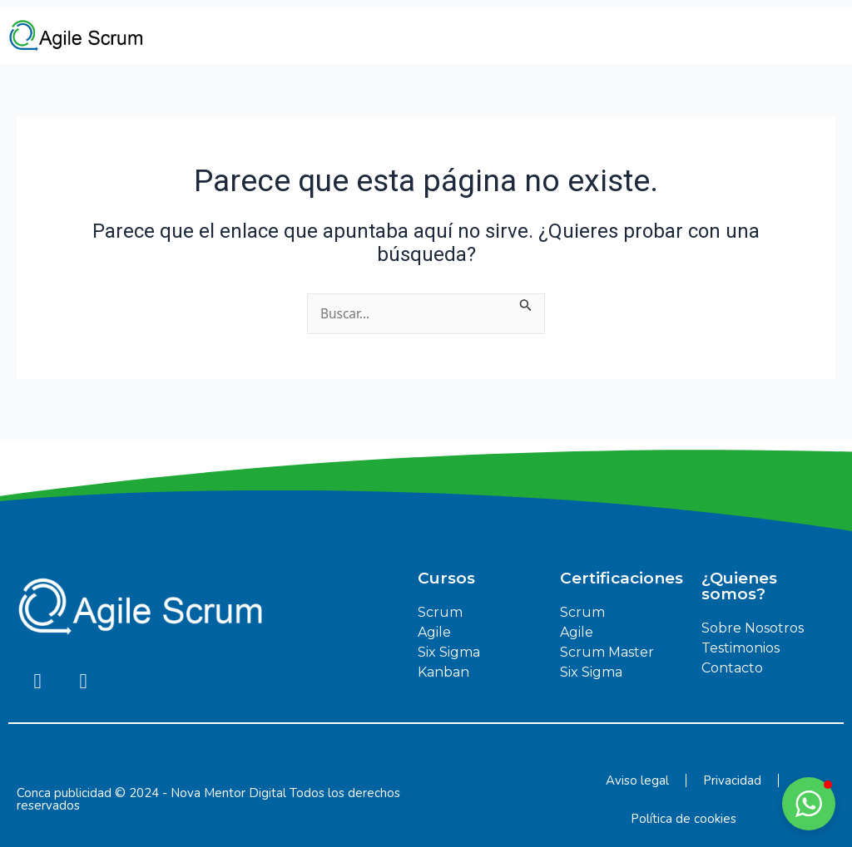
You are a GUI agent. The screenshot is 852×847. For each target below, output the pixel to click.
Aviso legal (637, 780)
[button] (808, 803)
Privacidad (732, 780)
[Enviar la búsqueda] (527, 303)
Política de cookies (683, 818)
